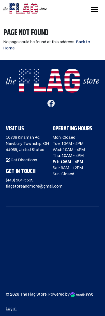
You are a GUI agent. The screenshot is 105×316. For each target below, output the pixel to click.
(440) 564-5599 (19, 180)
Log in (11, 308)
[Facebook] (51, 104)
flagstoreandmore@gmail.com (34, 186)
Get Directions (21, 159)
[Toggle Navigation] (94, 9)
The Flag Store (33, 294)
